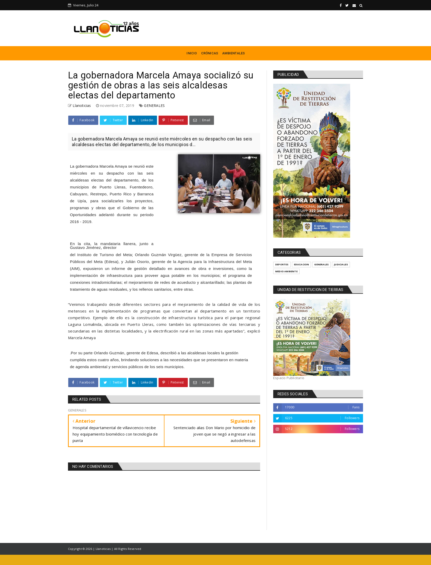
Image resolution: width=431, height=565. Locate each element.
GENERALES (154, 105)
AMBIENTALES (233, 53)
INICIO (192, 53)
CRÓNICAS (209, 53)
